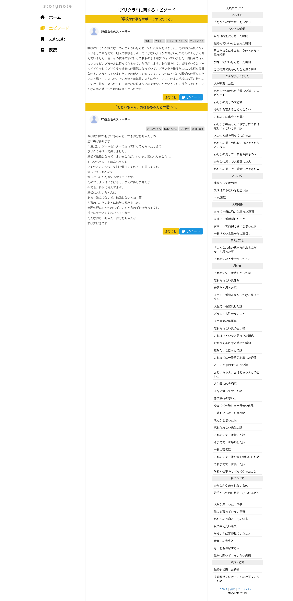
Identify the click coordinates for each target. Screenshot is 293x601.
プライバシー (246, 589)
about (223, 589)
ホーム (49, 17)
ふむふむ (170, 97)
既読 (47, 50)
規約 (232, 589)
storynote (57, 6)
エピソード (53, 28)
